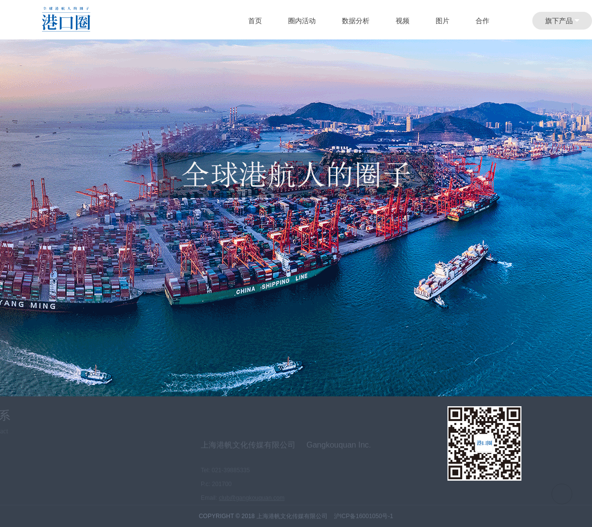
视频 (402, 21)
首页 (255, 21)
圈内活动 (302, 21)
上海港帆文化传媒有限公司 (248, 454)
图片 (442, 21)
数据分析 (356, 21)
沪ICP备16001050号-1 (363, 516)
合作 (482, 21)
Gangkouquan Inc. (338, 454)
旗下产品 (562, 21)
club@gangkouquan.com (252, 506)
